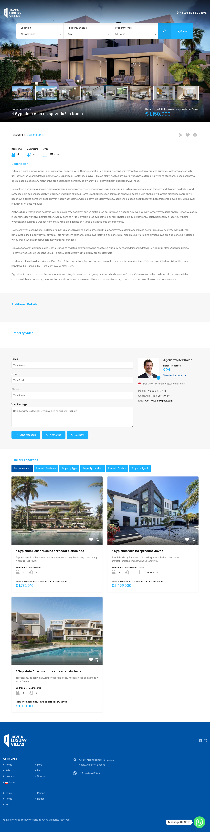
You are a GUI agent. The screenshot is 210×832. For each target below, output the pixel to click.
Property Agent (140, 468)
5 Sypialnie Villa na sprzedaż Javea (137, 551)
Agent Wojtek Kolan (177, 360)
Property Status (77, 28)
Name (14, 358)
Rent (40, 770)
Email (14, 374)
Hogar (40, 799)
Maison (41, 793)
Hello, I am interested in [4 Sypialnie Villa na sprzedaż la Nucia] (72, 417)
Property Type (123, 28)
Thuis (8, 793)
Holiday (9, 776)
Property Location (92, 468)
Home (14, 109)
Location (26, 28)
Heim (8, 804)
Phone (15, 389)
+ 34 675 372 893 (194, 13)
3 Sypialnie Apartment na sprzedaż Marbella (48, 671)
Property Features (46, 468)
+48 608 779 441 (156, 390)
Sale (7, 770)
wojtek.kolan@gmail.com (159, 400)
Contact (42, 776)
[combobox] (39, 35)
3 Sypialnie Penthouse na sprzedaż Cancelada (50, 551)
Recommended (22, 468)
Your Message (19, 404)
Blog (39, 765)
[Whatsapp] (199, 822)
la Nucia (27, 109)
